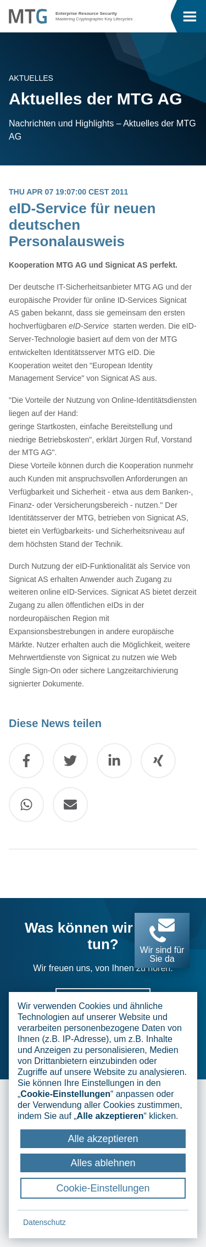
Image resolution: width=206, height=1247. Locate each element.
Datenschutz (44, 1222)
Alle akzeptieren (103, 1138)
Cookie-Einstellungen (102, 1188)
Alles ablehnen (102, 1162)
